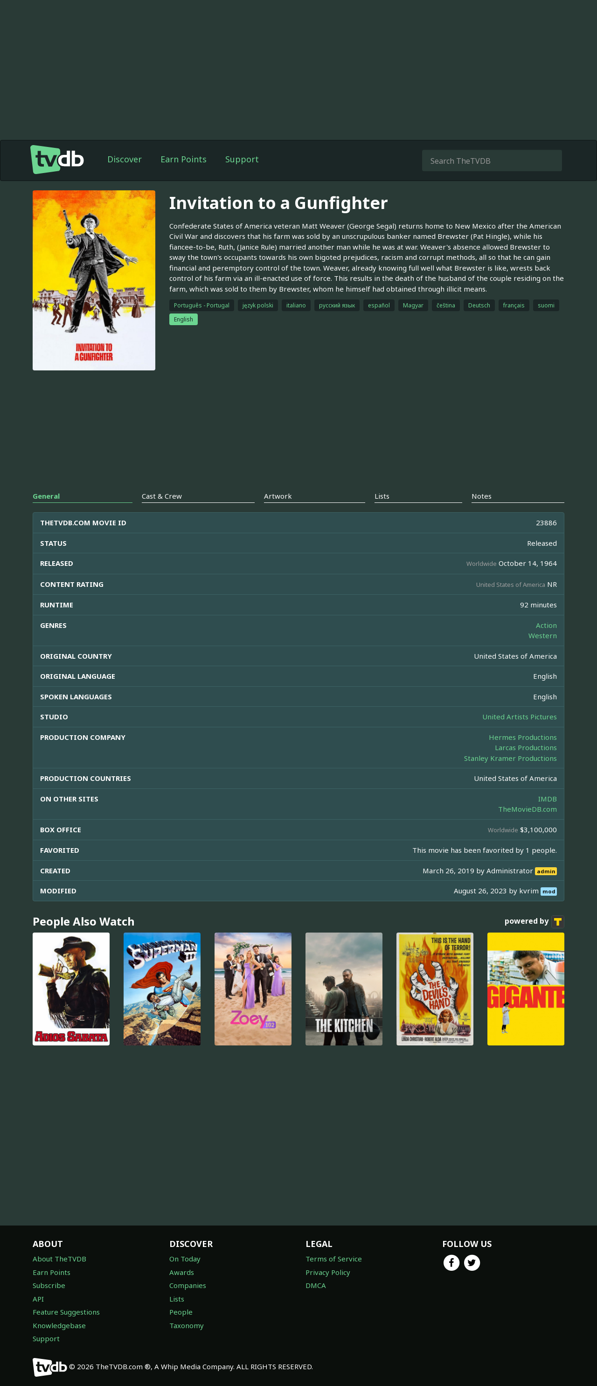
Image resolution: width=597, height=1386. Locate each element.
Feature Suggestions (66, 1311)
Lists (176, 1298)
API (38, 1298)
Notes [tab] (482, 496)
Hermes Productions (523, 737)
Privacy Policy (327, 1272)
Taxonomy (186, 1325)
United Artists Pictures (519, 716)
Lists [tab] (382, 496)
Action (546, 625)
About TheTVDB (59, 1258)
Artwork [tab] (278, 496)
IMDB (547, 798)
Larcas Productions (526, 747)
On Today (185, 1258)
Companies (187, 1285)
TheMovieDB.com (527, 809)
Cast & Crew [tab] (162, 496)
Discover (124, 159)
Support (242, 159)
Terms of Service (333, 1258)
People (181, 1311)
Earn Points (183, 159)
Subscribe (49, 1285)
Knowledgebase (59, 1325)
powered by (534, 921)
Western (542, 635)
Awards (181, 1272)
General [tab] (46, 496)
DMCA (315, 1285)
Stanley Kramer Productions (510, 758)
